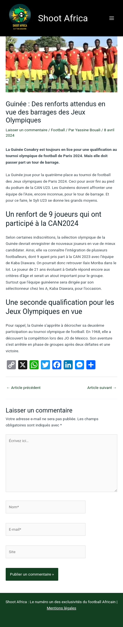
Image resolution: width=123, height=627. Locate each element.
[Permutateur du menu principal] (112, 18)
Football (58, 130)
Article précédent (23, 387)
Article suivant (102, 387)
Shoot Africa (63, 18)
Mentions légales (61, 608)
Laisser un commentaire (26, 130)
